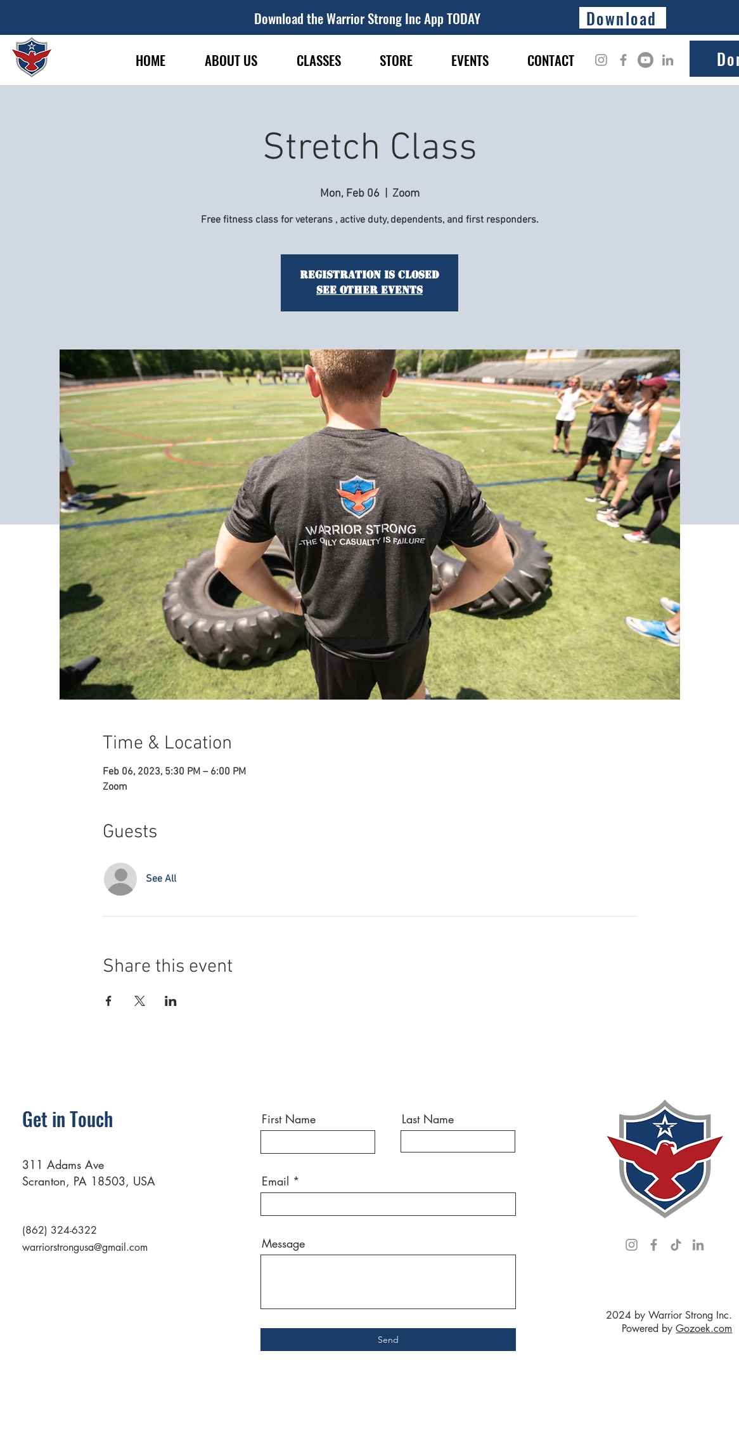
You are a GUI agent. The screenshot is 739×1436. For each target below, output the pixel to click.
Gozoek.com (704, 1328)
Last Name (428, 1119)
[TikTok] (676, 1245)
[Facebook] (623, 60)
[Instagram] (601, 60)
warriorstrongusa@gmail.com (85, 1247)
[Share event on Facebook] (109, 1001)
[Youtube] (645, 60)
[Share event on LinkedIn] (171, 1001)
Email (275, 1181)
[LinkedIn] (668, 60)
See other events (369, 290)
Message (283, 1243)
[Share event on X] (140, 1001)
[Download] (622, 18)
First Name (289, 1119)
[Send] (388, 1339)
